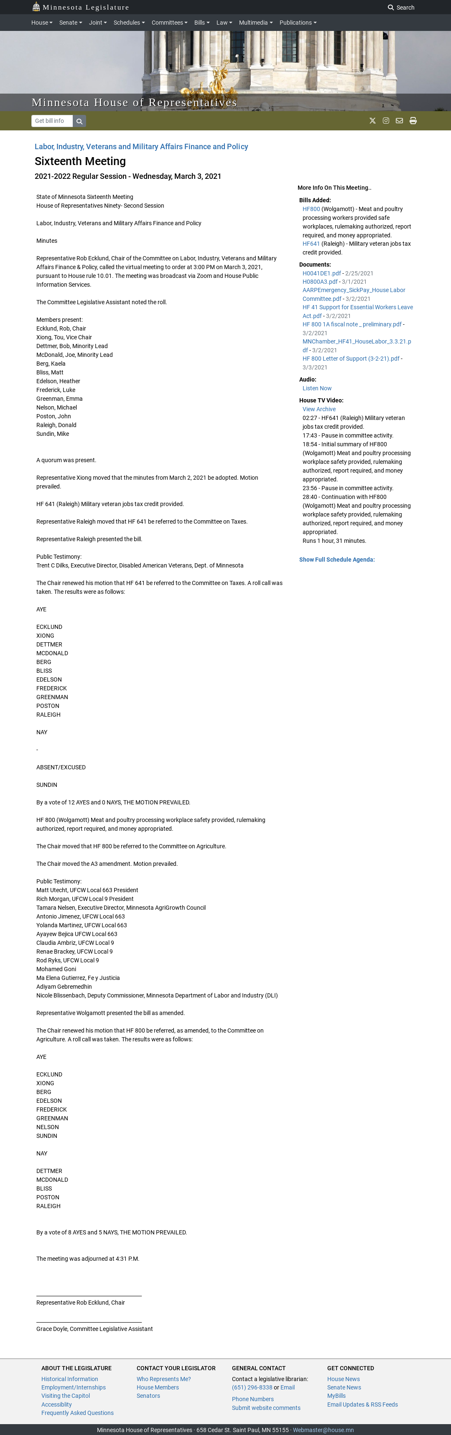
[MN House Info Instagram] (386, 120)
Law (222, 22)
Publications (296, 22)
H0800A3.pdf (321, 281)
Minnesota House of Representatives (135, 102)
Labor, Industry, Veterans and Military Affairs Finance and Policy (141, 146)
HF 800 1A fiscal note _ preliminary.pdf (353, 324)
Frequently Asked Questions (77, 1413)
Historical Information (69, 1379)
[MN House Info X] (373, 120)
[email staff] (399, 120)
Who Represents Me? (164, 1379)
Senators (148, 1395)
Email (287, 1387)
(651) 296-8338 (252, 1387)
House (39, 22)
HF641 (312, 243)
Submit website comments (266, 1407)
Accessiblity (56, 1404)
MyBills (336, 1395)
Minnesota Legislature (81, 6)
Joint (95, 22)
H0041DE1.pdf (322, 273)
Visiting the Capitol (65, 1395)
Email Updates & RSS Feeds (362, 1404)
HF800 (312, 209)
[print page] (413, 120)
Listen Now (317, 388)
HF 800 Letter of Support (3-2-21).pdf (352, 358)
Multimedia (253, 22)
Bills (199, 22)
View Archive (319, 409)
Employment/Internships (73, 1387)
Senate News (344, 1387)
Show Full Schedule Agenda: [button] (337, 559)
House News (343, 1379)
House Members (158, 1387)
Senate (68, 22)
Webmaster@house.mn (323, 1430)
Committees (167, 22)
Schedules (127, 22)
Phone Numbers (253, 1399)
